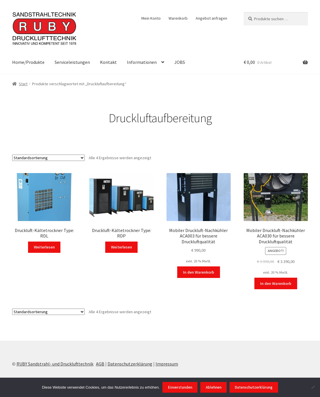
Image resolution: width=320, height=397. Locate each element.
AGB (100, 364)
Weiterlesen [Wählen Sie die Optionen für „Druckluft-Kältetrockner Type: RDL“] (44, 247)
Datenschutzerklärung (130, 364)
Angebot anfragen (211, 18)
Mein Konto (151, 18)
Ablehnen (213, 387)
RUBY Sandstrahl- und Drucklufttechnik (54, 364)
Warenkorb (178, 18)
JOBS (179, 62)
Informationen (142, 62)
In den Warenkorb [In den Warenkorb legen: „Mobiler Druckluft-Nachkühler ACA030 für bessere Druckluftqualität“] (275, 283)
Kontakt (108, 62)
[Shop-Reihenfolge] (48, 158)
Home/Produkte (28, 62)
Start (23, 83)
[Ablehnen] (313, 387)
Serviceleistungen (72, 62)
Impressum (167, 364)
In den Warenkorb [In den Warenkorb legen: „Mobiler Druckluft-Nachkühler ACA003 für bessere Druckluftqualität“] (198, 272)
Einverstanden (180, 387)
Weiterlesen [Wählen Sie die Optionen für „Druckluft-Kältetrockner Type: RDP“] (121, 247)
